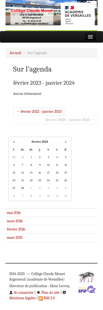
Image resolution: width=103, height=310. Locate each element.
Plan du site (48, 292)
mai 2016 (14, 212)
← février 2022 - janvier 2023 (39, 111)
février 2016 (16, 229)
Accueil (15, 53)
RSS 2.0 (46, 298)
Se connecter (21, 292)
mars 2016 (15, 221)
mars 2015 (15, 237)
